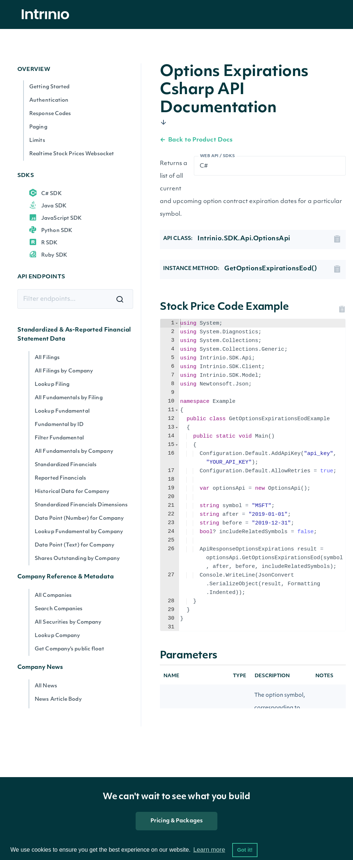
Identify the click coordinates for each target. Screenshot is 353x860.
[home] (47, 15)
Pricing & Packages (176, 821)
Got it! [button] (244, 850)
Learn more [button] (209, 849)
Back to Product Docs (196, 140)
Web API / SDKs (217, 156)
